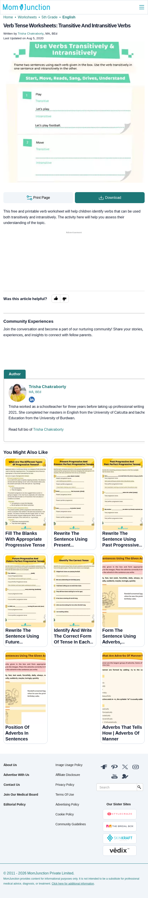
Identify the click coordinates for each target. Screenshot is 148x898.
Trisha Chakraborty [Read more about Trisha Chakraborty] (48, 429)
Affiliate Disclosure (68, 775)
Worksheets (27, 17)
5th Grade (50, 17)
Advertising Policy (67, 804)
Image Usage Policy (69, 765)
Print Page (38, 197)
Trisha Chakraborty (47, 386)
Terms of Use (65, 794)
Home (8, 17)
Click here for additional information (73, 883)
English (69, 17)
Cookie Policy (65, 814)
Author (15, 374)
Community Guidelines (71, 824)
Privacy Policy (65, 784)
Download (109, 197)
